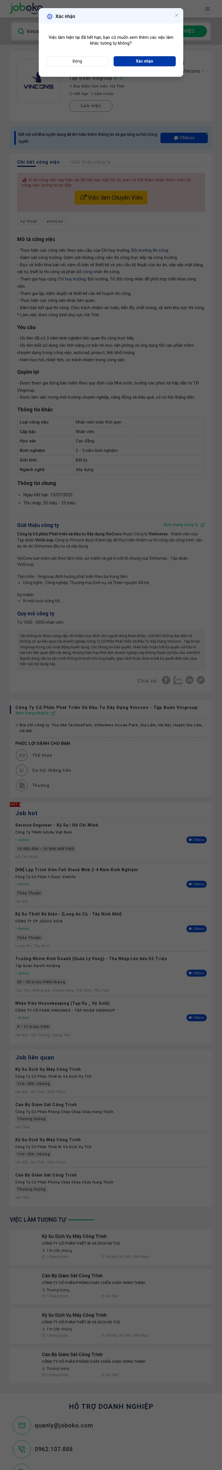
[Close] (176, 16)
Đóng (77, 61)
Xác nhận (144, 61)
